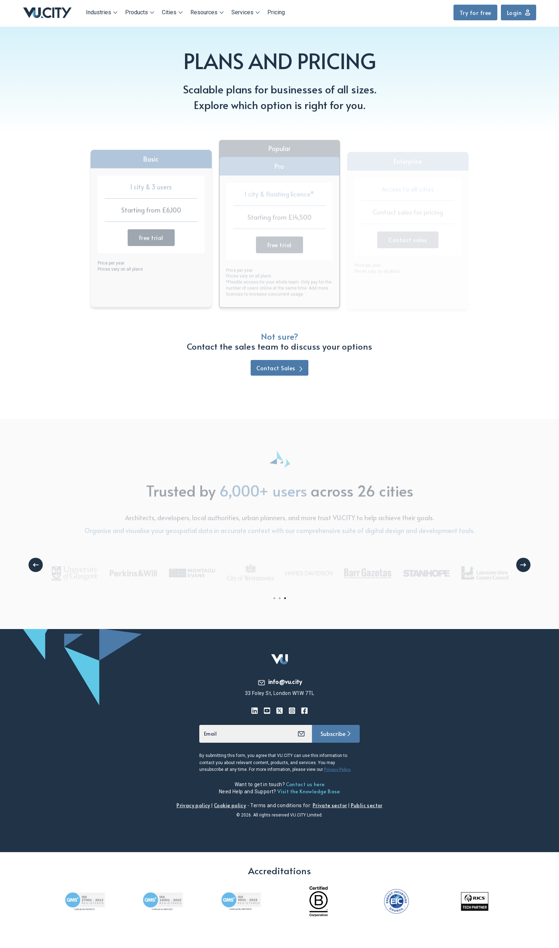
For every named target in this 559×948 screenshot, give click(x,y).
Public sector (367, 805)
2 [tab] (280, 598)
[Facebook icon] (304, 711)
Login (518, 12)
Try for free (475, 12)
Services (242, 12)
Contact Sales (279, 368)
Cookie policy (230, 805)
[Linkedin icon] (254, 711)
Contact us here (305, 784)
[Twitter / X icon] (279, 711)
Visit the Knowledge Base (308, 791)
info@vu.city (279, 681)
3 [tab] (285, 598)
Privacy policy (193, 805)
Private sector (330, 805)
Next (523, 565)
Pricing (276, 12)
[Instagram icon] (292, 711)
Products (136, 12)
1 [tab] (274, 598)
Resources (203, 12)
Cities (169, 12)
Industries (98, 12)
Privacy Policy (337, 769)
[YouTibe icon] (267, 711)
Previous (36, 565)
